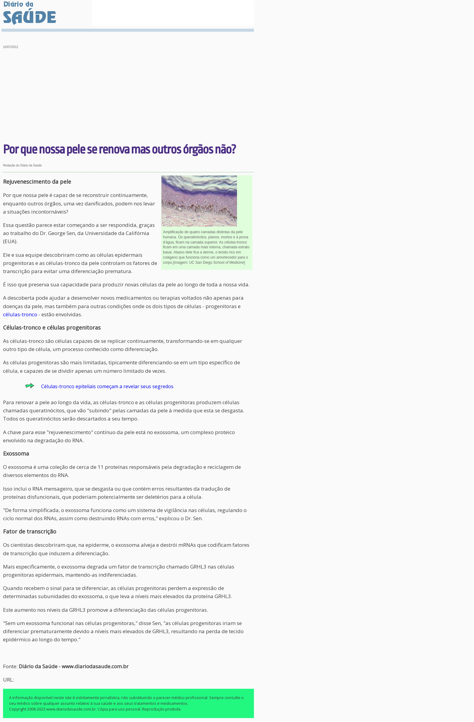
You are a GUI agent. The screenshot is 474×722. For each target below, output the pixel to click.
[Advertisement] (129, 96)
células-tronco (20, 314)
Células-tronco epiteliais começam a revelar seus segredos (107, 386)
